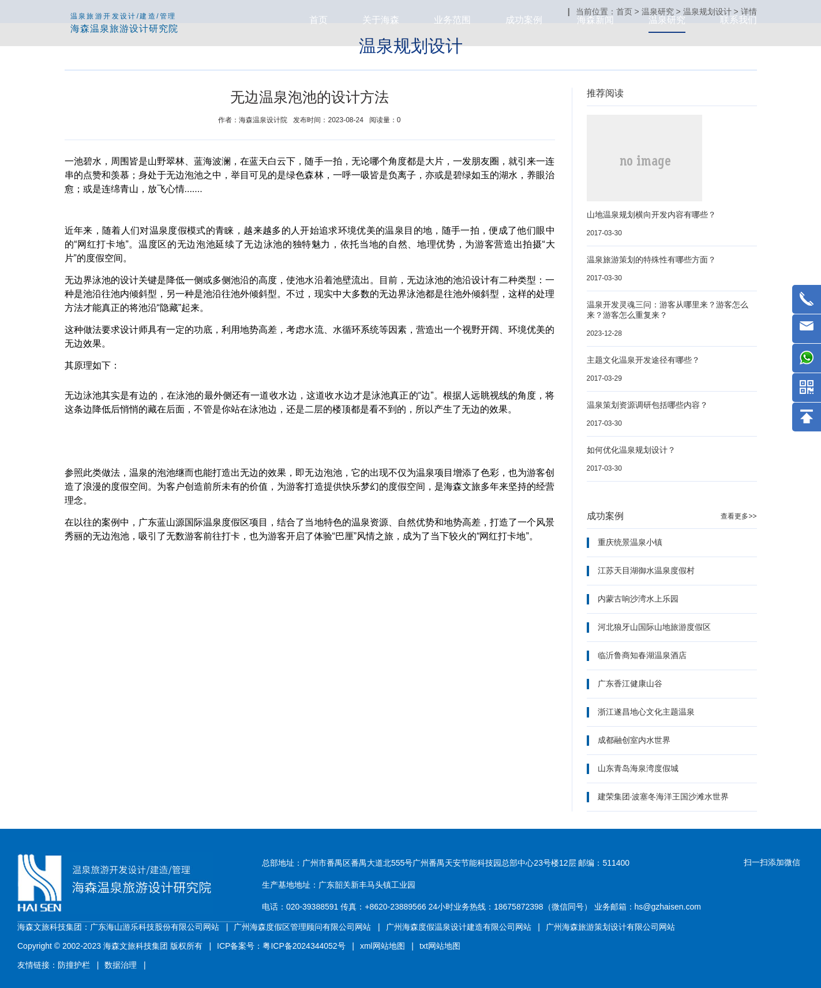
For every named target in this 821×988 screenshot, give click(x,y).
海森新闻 (595, 20)
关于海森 (380, 20)
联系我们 (738, 20)
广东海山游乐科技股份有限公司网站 (154, 926)
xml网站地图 (382, 946)
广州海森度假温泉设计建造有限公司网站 (458, 926)
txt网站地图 (439, 946)
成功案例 (523, 20)
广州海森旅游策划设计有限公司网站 (610, 926)
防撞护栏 (74, 965)
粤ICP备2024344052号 (304, 946)
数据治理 (120, 965)
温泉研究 (666, 20)
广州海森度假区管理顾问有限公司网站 (302, 926)
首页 (318, 20)
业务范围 (452, 20)
